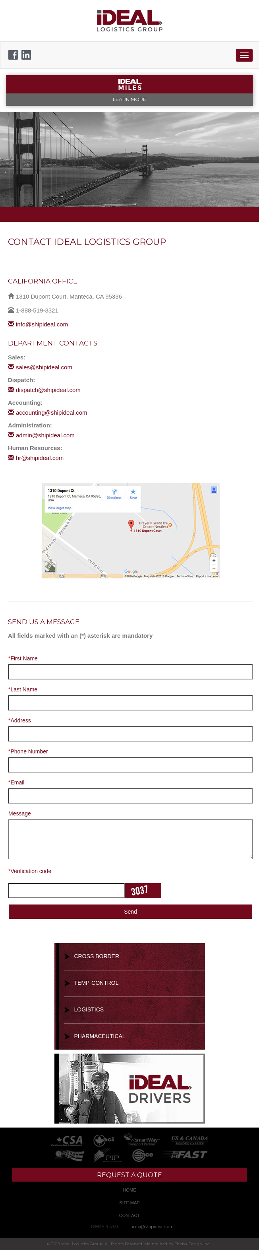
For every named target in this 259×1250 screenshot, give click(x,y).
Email (16, 782)
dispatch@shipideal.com (44, 389)
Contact (129, 1215)
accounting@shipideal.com (47, 412)
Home (129, 1190)
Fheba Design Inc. (192, 1243)
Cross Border (97, 956)
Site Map (129, 1202)
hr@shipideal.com (36, 457)
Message (19, 813)
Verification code (29, 871)
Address (19, 720)
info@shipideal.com (38, 324)
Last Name (22, 689)
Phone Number (28, 751)
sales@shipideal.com (40, 367)
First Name (23, 658)
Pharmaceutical (100, 1036)
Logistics (89, 1009)
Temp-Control (96, 983)
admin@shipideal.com (41, 435)
